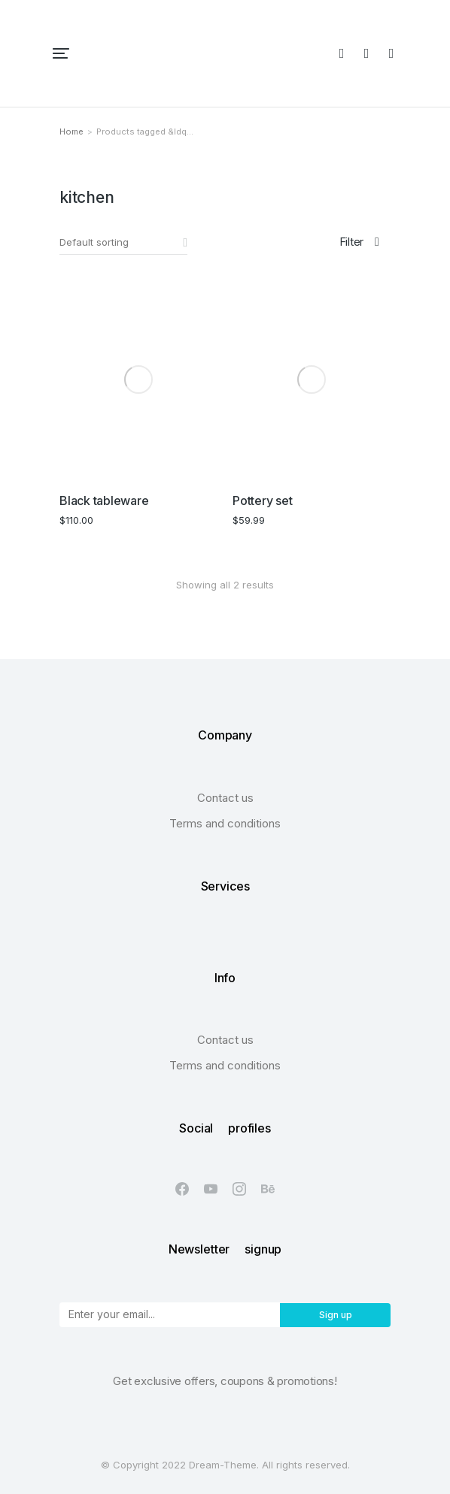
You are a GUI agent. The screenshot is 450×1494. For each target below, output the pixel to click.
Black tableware (103, 500)
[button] (61, 53)
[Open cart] (391, 53)
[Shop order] (123, 243)
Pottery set (262, 500)
